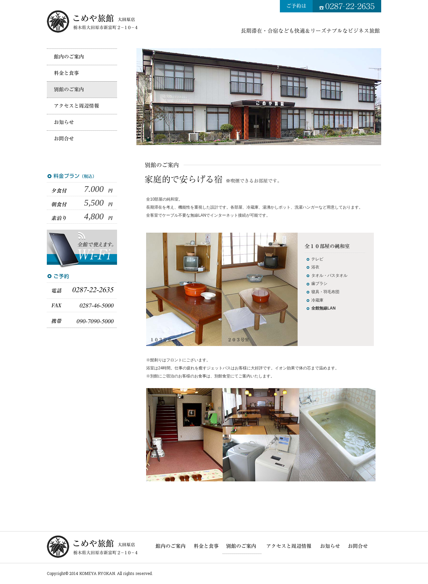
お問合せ (82, 138)
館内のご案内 (82, 56)
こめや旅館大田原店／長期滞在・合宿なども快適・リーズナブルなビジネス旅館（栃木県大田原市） (93, 21)
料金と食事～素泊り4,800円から (82, 73)
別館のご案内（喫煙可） (82, 89)
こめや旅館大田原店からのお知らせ (82, 122)
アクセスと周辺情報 (82, 106)
